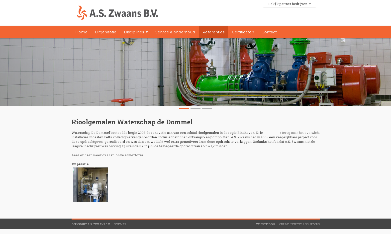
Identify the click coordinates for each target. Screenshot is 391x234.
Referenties (213, 32)
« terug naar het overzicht (300, 132)
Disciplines (134, 32)
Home (81, 32)
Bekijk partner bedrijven (289, 3)
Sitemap (120, 224)
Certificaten (243, 32)
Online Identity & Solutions (299, 224)
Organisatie (105, 32)
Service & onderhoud (175, 32)
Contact (269, 32)
